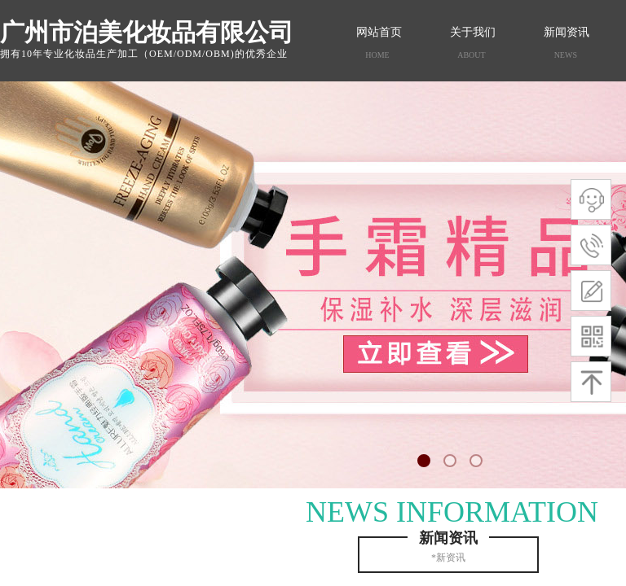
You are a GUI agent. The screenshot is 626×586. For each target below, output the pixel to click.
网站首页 (379, 32)
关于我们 (473, 32)
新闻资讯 (566, 32)
